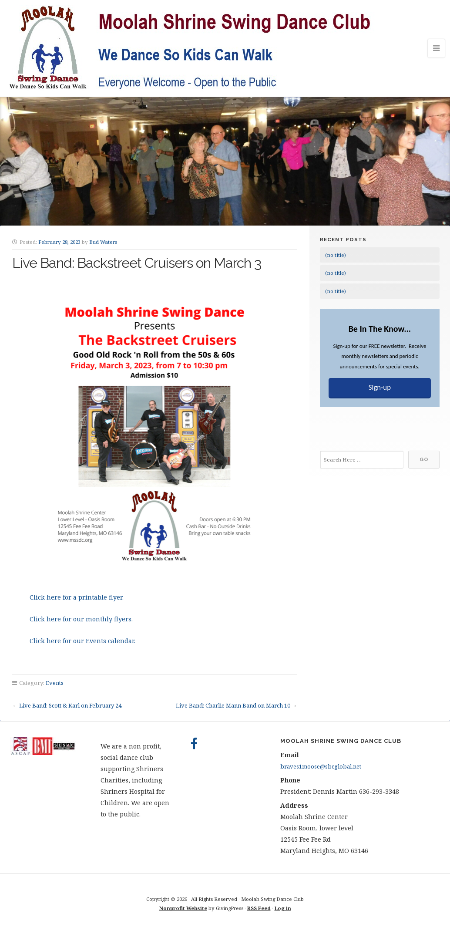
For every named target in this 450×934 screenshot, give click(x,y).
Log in (283, 908)
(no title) (335, 255)
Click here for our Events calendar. (82, 641)
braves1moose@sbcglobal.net (320, 766)
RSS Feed (259, 908)
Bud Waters (103, 242)
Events (55, 683)
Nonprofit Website (183, 908)
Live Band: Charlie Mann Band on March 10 (233, 705)
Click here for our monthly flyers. (81, 619)
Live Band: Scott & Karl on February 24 (70, 705)
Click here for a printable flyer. (77, 597)
